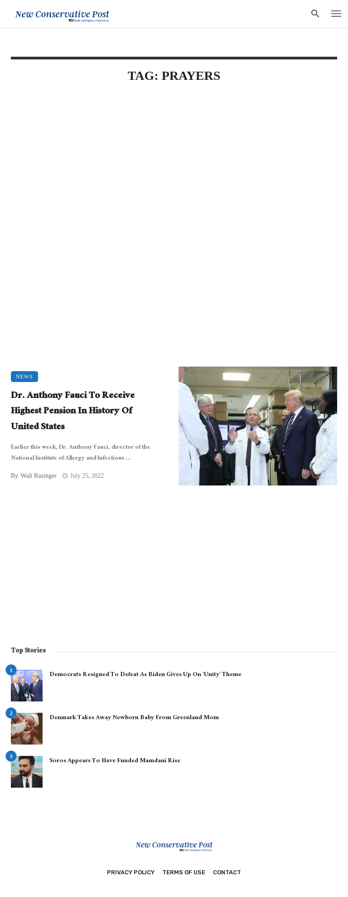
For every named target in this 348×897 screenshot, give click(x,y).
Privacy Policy (131, 872)
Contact (227, 872)
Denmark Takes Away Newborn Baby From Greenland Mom (134, 718)
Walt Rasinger (38, 475)
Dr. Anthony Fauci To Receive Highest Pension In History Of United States (73, 412)
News (24, 376)
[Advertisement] (174, 168)
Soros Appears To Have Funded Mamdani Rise (114, 761)
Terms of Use (183, 872)
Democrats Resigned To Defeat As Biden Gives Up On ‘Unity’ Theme (145, 675)
